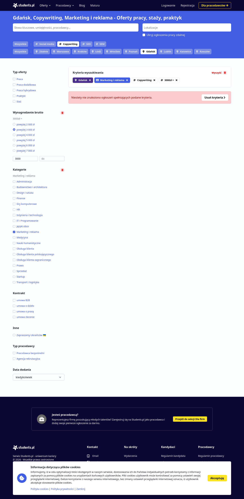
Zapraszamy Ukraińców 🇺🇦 (29, 335)
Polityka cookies (39, 489)
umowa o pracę (23, 311)
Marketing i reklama (26, 231)
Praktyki (19, 95)
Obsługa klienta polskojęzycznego (33, 254)
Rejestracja (188, 5)
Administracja (22, 181)
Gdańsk (150, 51)
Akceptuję (217, 478)
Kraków (82, 51)
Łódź (98, 51)
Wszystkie (20, 44)
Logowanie (168, 5)
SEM (102, 44)
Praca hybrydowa (24, 90)
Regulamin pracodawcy (211, 455)
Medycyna (20, 237)
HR (16, 209)
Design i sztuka (23, 192)
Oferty (44, 5)
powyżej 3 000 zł (24, 129)
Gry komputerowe (25, 204)
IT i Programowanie (25, 220)
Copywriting (70, 44)
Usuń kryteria (215, 97)
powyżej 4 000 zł (24, 134)
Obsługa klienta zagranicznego (32, 259)
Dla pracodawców (214, 5)
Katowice (185, 51)
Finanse (19, 198)
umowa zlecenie (23, 317)
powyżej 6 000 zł (24, 145)
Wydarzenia (130, 455)
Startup (19, 276)
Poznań (133, 51)
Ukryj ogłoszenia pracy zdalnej (166, 35)
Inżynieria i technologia (28, 215)
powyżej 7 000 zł (24, 150)
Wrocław (115, 51)
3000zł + (169, 80)
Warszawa (63, 51)
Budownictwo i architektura (30, 187)
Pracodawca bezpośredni (28, 353)
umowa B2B (21, 300)
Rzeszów (205, 51)
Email (95, 455)
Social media (46, 44)
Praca (18, 79)
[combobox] (75, 27)
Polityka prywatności (62, 489)
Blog (82, 5)
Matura (94, 5)
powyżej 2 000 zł (24, 124)
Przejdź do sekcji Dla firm (190, 419)
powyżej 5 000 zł (24, 140)
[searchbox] (75, 27)
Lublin (167, 51)
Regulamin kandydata (173, 455)
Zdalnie (43, 51)
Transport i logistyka (26, 282)
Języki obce (21, 226)
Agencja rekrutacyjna (26, 358)
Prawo (18, 265)
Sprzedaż (20, 271)
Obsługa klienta (23, 248)
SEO (88, 44)
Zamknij (80, 489)
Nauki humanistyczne (26, 243)
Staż (17, 101)
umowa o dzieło (23, 305)
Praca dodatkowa (24, 84)
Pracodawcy (63, 5)
